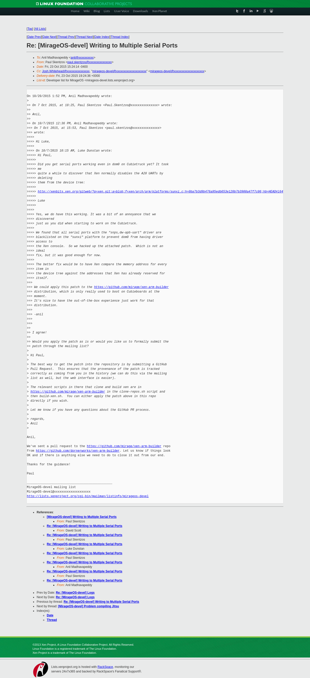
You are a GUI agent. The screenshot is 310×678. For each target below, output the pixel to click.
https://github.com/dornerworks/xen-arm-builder (77, 451)
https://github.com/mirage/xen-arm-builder (131, 287)
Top (30, 29)
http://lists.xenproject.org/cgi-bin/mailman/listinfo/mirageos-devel (87, 496)
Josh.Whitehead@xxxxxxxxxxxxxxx (66, 71)
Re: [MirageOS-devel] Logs (75, 592)
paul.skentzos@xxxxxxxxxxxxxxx (89, 62)
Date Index (101, 37)
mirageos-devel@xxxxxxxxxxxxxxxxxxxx (119, 71)
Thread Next (84, 37)
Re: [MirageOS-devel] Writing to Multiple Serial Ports (84, 526)
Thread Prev (66, 37)
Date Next (49, 37)
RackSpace (105, 667)
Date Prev (34, 37)
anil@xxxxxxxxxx (82, 57)
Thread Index (120, 37)
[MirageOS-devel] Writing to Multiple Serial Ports (81, 517)
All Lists (40, 29)
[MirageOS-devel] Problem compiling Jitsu (88, 606)
